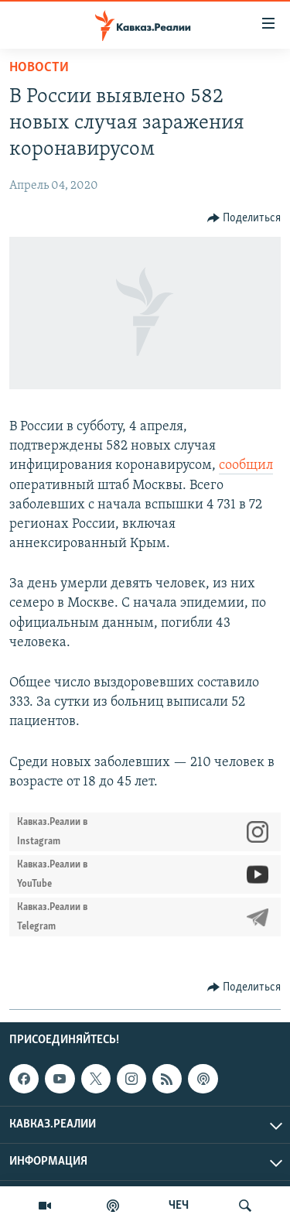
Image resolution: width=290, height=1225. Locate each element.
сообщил (246, 465)
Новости (39, 67)
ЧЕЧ (179, 1205)
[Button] (244, 218)
